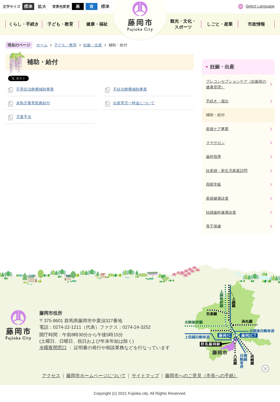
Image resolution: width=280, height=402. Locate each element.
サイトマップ (145, 375)
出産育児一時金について (134, 103)
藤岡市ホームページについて (96, 375)
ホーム (42, 45)
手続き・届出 (217, 101)
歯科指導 (213, 156)
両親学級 (213, 184)
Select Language (260, 6)
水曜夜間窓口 (53, 347)
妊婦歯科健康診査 (221, 212)
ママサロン (215, 143)
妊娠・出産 (92, 45)
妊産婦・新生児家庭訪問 (226, 170)
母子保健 (213, 226)
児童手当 (23, 117)
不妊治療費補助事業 (130, 89)
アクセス (51, 375)
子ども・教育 (65, 45)
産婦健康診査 (217, 198)
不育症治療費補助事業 (35, 89)
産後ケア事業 (217, 129)
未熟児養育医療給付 (33, 103)
